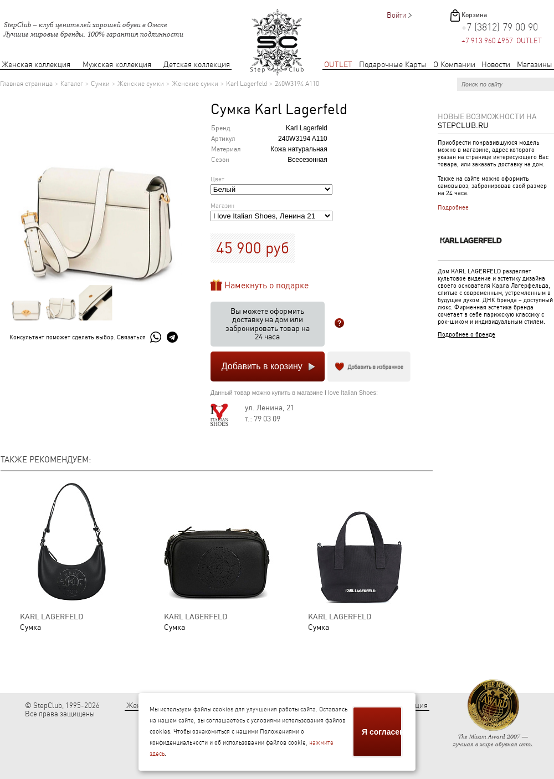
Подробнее (453, 207)
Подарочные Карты (393, 64)
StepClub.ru (463, 125)
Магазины (534, 64)
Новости (495, 64)
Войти (396, 15)
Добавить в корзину (262, 366)
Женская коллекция (36, 64)
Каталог (71, 84)
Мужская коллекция (117, 64)
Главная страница (26, 84)
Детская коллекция (196, 64)
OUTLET (338, 64)
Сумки (100, 84)
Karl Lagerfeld (246, 84)
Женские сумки (140, 84)
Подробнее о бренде (466, 334)
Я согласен (382, 731)
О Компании (454, 64)
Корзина (474, 15)
